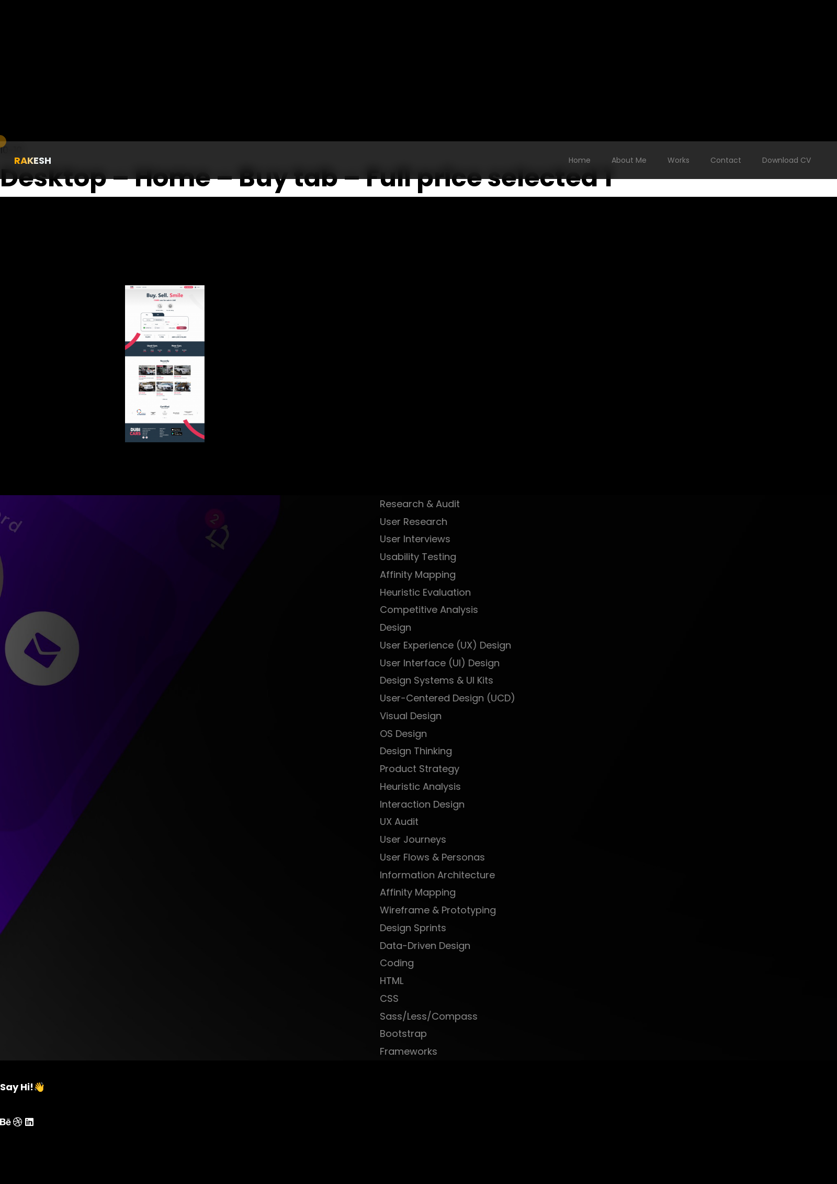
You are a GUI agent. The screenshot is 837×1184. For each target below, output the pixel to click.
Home (580, 160)
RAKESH (32, 160)
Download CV (786, 160)
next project (383, 486)
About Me (629, 160)
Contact (725, 160)
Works (678, 160)
